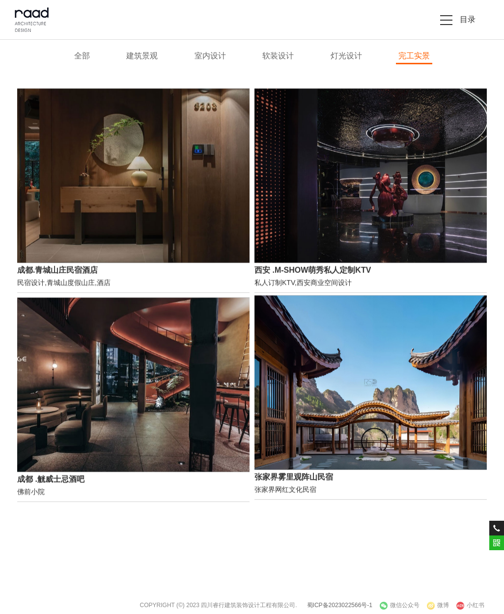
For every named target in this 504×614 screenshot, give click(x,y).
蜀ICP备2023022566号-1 (339, 605)
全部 (82, 56)
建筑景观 (142, 56)
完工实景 (414, 56)
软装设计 (278, 56)
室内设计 (210, 56)
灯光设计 (346, 56)
